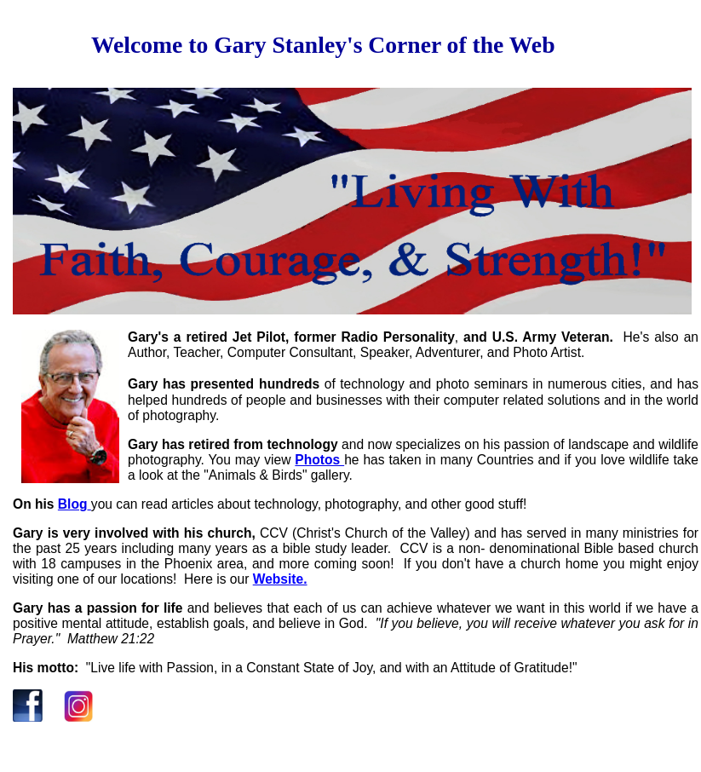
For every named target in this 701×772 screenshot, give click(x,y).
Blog (73, 504)
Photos (319, 459)
